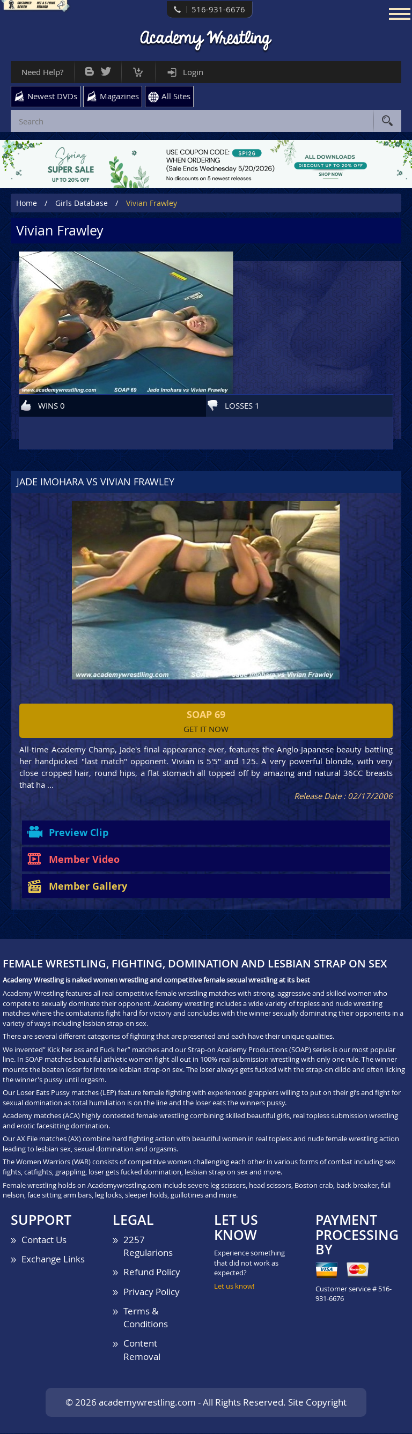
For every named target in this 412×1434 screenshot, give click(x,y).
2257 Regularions (148, 1246)
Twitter (106, 69)
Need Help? (42, 71)
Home (26, 203)
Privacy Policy (151, 1291)
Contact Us (44, 1239)
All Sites (175, 96)
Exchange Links (53, 1259)
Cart (138, 69)
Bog (89, 69)
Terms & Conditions (145, 1317)
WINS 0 (51, 405)
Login (193, 71)
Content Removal (141, 1350)
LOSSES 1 (242, 405)
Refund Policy (151, 1272)
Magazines (119, 96)
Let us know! (234, 1286)
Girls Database (81, 203)
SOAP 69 (206, 714)
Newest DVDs (52, 96)
